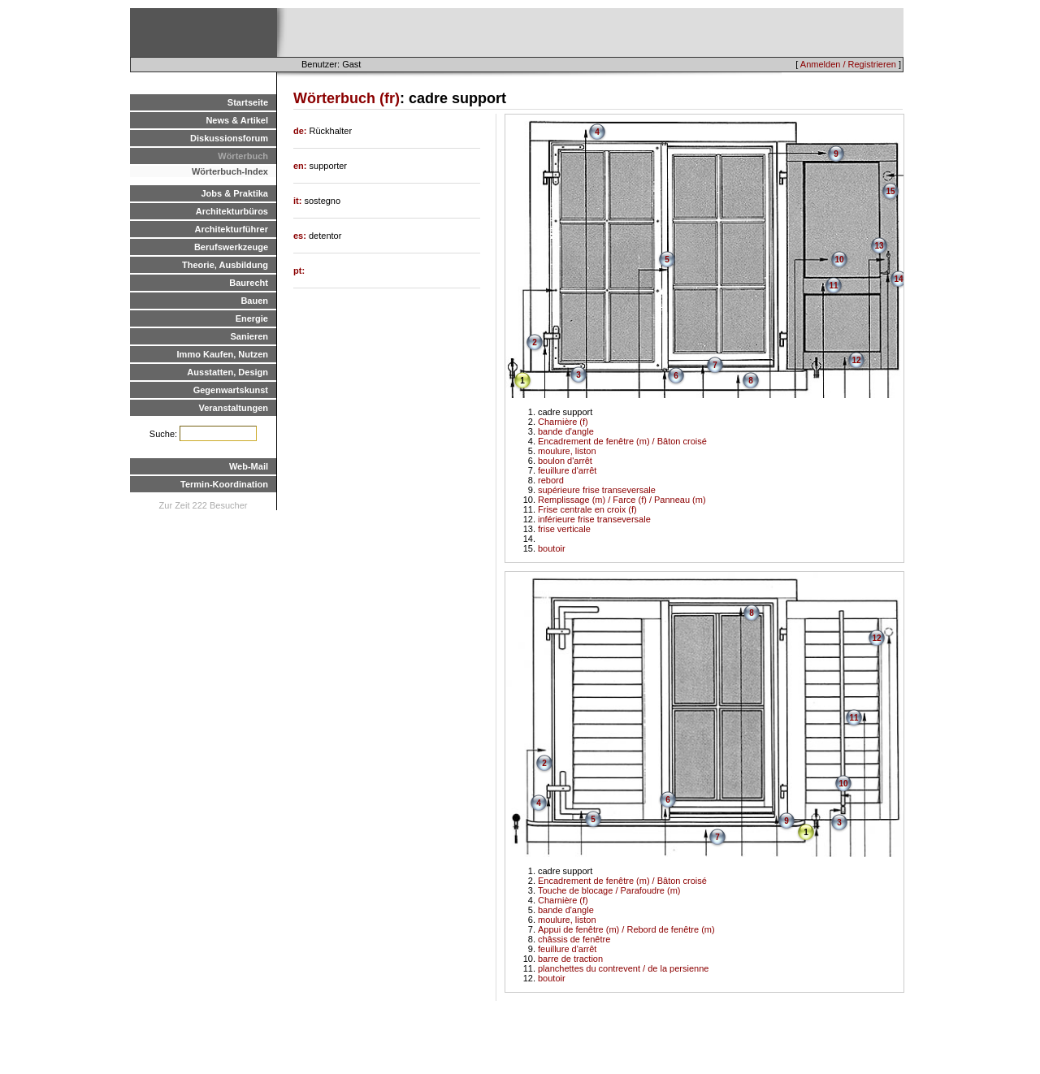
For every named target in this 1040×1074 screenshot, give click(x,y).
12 (856, 360)
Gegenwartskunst (230, 390)
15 (890, 191)
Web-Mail (248, 466)
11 (833, 285)
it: (298, 201)
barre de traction (570, 959)
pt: (299, 270)
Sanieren (249, 336)
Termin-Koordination (224, 484)
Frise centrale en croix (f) (587, 509)
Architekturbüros (232, 211)
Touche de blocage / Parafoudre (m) (609, 890)
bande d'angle (566, 431)
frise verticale (564, 529)
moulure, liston (567, 451)
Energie (252, 318)
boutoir (552, 548)
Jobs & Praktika (234, 193)
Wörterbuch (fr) (346, 98)
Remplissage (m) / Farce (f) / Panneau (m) (622, 500)
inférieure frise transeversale (594, 519)
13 (878, 245)
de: (301, 131)
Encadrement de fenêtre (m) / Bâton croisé (622, 441)
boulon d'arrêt (565, 461)
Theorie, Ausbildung (225, 265)
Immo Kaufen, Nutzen (222, 354)
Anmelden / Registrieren (848, 64)
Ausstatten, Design (227, 372)
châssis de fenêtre (574, 939)
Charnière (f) (563, 422)
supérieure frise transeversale (597, 490)
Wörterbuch (243, 156)
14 (898, 279)
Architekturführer (231, 229)
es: (301, 235)
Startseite (248, 102)
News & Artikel (237, 120)
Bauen (254, 300)
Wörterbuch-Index (230, 171)
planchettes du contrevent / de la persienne (623, 968)
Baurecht (248, 283)
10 (838, 259)
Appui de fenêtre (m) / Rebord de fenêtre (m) (626, 929)
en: (301, 166)
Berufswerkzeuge (231, 247)
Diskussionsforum (229, 138)
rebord (551, 480)
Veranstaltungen (233, 408)
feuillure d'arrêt (567, 470)
